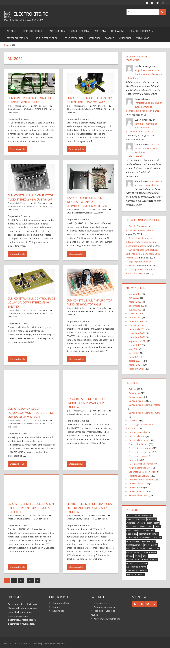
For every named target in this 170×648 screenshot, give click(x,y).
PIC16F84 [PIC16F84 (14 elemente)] (144, 560)
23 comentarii (101, 519)
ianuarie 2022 (136, 325)
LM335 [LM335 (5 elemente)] (135, 549)
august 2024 (135, 293)
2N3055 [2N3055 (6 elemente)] (137, 515)
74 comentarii (101, 414)
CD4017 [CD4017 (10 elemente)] (129, 530)
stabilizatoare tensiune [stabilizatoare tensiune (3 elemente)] (136, 571)
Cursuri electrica (79, 31)
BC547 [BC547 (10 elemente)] (156, 523)
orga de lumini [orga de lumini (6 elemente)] (132, 560)
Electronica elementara (141, 448)
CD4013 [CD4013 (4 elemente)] (157, 526)
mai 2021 (133, 356)
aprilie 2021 (135, 360)
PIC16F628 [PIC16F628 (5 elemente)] (154, 560)
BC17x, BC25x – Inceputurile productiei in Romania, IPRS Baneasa (86, 403)
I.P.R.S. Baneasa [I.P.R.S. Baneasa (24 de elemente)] (132, 541)
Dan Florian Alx (40, 106)
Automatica (135, 393)
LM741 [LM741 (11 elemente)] (156, 549)
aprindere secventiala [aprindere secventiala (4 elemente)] (135, 519)
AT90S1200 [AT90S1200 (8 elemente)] (130, 523)
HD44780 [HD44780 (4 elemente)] (157, 538)
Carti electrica (57, 31)
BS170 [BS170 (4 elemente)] (142, 526)
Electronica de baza (139, 444)
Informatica (117, 31)
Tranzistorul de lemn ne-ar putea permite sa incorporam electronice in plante (144, 106)
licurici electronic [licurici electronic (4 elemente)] (134, 545)
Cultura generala (81, 414)
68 (30, 580)
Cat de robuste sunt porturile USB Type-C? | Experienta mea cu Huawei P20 (143, 253)
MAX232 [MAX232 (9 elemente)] (137, 556)
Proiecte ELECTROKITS (37, 109)
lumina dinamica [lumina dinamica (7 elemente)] (149, 552)
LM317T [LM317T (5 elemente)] (154, 545)
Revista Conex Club (139, 483)
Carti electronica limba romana (144, 412)
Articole (13, 31)
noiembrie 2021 (137, 333)
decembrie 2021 (137, 329)
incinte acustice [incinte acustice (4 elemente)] (148, 541)
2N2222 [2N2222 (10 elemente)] (129, 515)
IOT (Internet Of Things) (141, 463)
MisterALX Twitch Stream (107, 618)
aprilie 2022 (135, 313)
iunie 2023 (134, 297)
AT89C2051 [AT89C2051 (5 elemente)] (151, 519)
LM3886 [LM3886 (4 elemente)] (129, 552)
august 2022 (135, 309)
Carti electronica (34, 31)
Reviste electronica (19, 38)
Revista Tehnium (137, 491)
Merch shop (125, 38)
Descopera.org (101, 602)
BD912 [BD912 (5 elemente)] (135, 526)
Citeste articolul (17, 149)
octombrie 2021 (137, 337)
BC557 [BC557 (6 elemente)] (128, 526)
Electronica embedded (140, 452)
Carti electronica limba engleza (144, 404)
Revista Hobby (136, 487)
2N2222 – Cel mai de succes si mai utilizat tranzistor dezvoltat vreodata (31, 507)
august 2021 (135, 344)
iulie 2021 (134, 348)
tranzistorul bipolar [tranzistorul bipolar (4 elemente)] (135, 574)
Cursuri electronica (141, 31)
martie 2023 (135, 301)
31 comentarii (42, 519)
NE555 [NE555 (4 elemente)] (145, 556)
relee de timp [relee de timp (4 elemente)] (141, 563)
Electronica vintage (138, 456)
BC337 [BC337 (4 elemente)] (149, 523)
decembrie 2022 (137, 305)
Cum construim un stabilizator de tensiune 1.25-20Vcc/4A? (89, 100)
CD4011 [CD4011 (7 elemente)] (150, 526)
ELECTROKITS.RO (30, 13)
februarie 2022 (136, 321)
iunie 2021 (134, 352)
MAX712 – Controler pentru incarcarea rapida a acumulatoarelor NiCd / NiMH (88, 201)
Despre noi (94, 38)
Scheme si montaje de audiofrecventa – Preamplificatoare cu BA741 (142, 127)
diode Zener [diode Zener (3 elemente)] (131, 534)
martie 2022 (135, 317)
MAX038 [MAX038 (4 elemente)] (129, 556)
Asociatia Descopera (104, 606)
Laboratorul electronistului (142, 471)
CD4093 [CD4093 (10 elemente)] (137, 530)
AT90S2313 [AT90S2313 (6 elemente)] (141, 523)
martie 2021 (135, 364)
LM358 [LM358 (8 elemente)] (142, 549)
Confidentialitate (74, 38)
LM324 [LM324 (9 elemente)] (128, 549)
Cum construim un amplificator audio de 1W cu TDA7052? (90, 302)
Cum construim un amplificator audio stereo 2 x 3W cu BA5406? (31, 197)
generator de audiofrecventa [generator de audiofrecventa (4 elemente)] (139, 538)
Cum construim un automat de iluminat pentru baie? (30, 100)
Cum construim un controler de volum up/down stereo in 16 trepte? (31, 302)
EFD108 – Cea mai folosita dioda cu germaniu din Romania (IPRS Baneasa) (89, 507)
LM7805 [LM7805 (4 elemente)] (137, 552)
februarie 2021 (136, 368)
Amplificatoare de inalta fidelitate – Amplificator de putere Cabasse (144, 74)
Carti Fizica (100, 31)
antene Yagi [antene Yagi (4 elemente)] (147, 515)
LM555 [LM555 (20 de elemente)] (149, 549)
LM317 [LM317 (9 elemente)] (146, 545)
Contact (109, 38)
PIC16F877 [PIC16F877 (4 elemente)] (130, 563)
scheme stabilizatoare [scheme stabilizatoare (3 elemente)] (136, 567)
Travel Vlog (142, 38)
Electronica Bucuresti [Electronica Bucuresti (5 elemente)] (148, 534)
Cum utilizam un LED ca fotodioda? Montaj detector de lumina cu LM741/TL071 (31, 412)
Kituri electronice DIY (48, 38)
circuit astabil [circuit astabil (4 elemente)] (148, 530)
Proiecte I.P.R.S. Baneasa (141, 479)
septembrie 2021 (138, 341)
